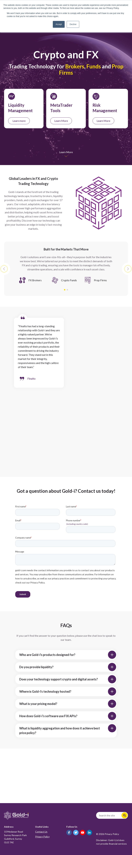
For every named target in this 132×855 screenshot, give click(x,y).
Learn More (61, 120)
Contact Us (41, 831)
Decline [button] (73, 24)
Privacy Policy (42, 836)
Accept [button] (59, 24)
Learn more (19, 120)
